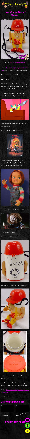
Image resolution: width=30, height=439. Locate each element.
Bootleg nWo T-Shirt (21, 414)
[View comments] (27, 420)
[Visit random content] (27, 425)
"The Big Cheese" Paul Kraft (17, 62)
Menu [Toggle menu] (27, 431)
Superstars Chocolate (4, 414)
